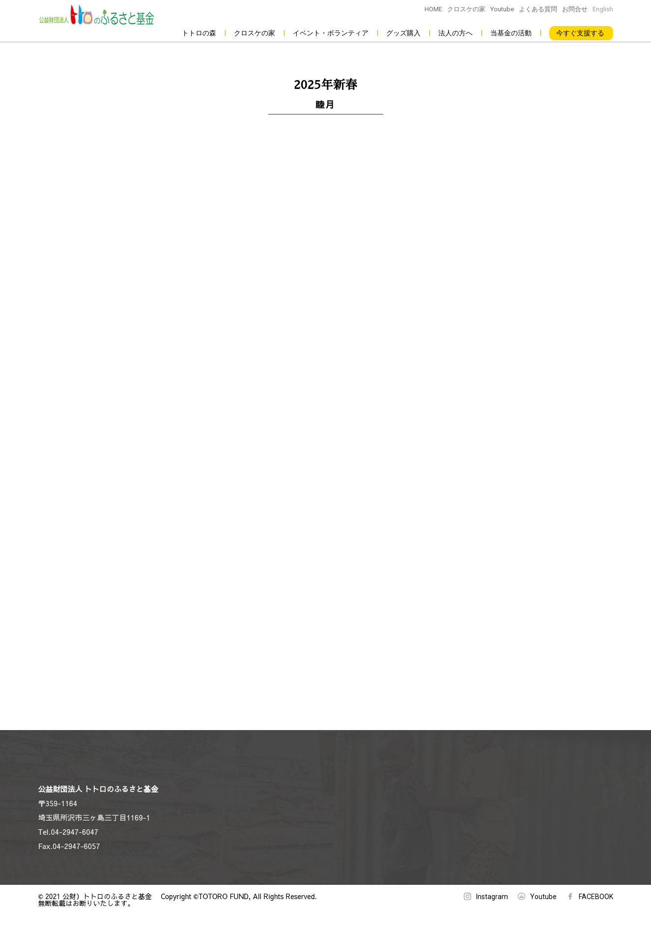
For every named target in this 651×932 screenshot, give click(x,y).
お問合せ (575, 9)
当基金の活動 (511, 32)
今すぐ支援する (580, 32)
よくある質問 (538, 9)
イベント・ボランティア (330, 32)
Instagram (492, 897)
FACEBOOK (596, 897)
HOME (433, 9)
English (603, 9)
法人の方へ (455, 32)
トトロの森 (199, 32)
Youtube (502, 9)
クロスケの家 (466, 9)
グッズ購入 (403, 32)
